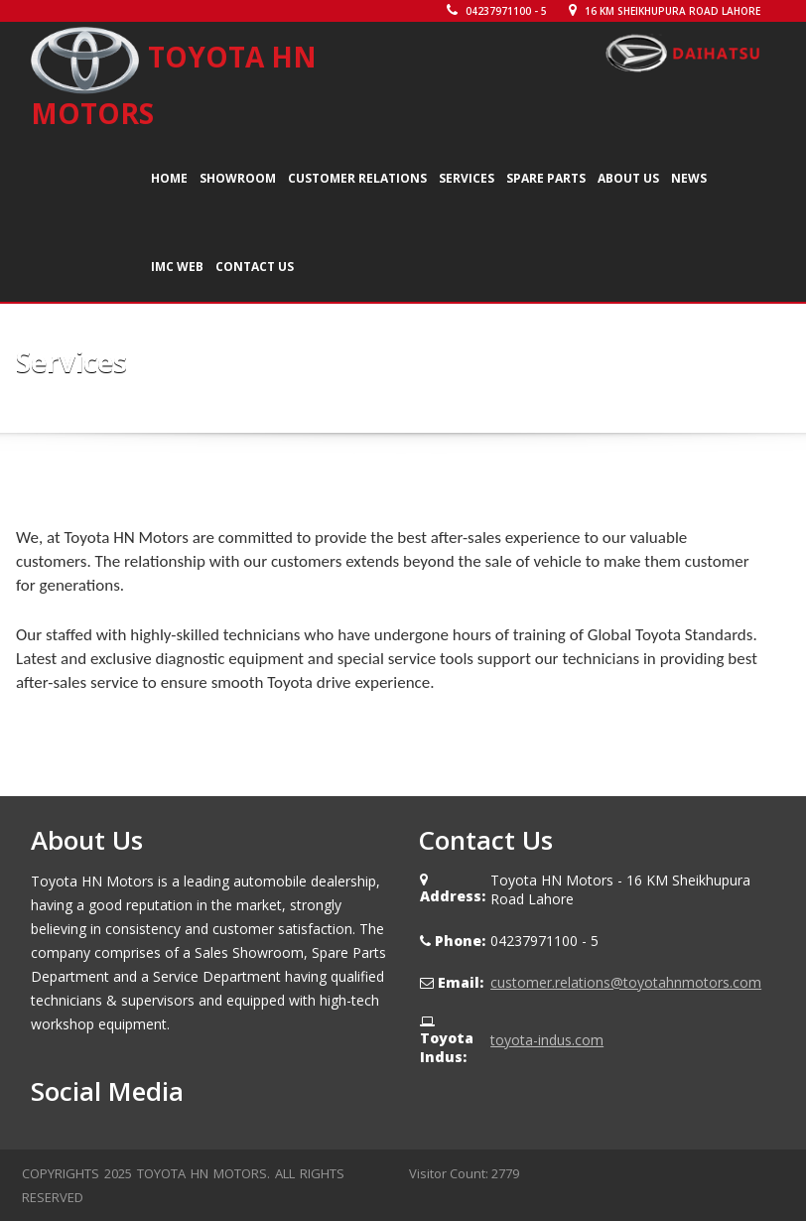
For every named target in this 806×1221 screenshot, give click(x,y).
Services (466, 178)
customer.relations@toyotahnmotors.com (625, 982)
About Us (628, 178)
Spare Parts (546, 178)
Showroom (238, 178)
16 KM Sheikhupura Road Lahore (664, 11)
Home (169, 178)
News (689, 178)
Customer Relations (357, 178)
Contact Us (254, 266)
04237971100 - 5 (497, 11)
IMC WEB (177, 266)
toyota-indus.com (547, 1039)
